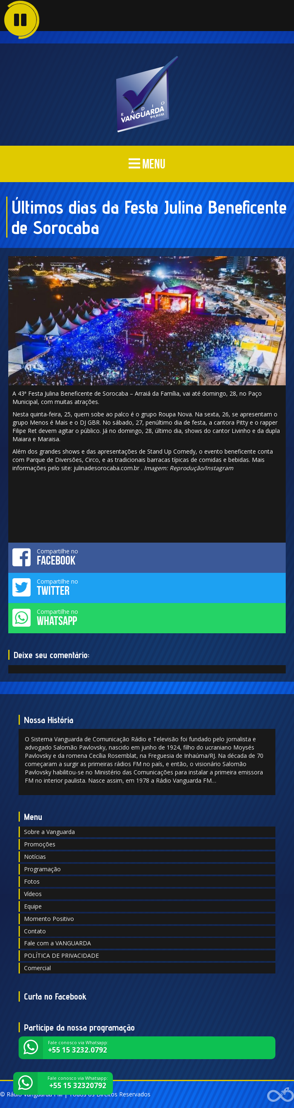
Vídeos (33, 894)
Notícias (35, 856)
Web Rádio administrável (280, 1094)
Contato (35, 931)
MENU (147, 163)
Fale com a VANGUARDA (57, 943)
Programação (42, 869)
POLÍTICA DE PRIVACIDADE (61, 955)
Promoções (39, 844)
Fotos (32, 881)
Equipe (33, 906)
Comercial (37, 968)
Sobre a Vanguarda (49, 832)
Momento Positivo (49, 919)
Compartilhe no (147, 557)
